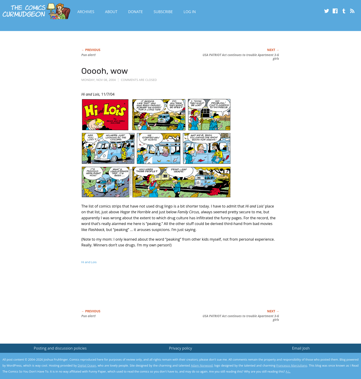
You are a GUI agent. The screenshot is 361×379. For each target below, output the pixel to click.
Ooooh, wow (104, 71)
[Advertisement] (165, 291)
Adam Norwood (202, 365)
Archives (85, 11)
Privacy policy (180, 348)
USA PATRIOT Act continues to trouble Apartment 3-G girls (241, 57)
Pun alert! (88, 55)
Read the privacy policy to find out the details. (320, 350)
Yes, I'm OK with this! (322, 361)
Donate (135, 11)
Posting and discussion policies (60, 348)
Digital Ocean (87, 365)
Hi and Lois (89, 262)
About (111, 11)
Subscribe (163, 11)
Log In (189, 11)
